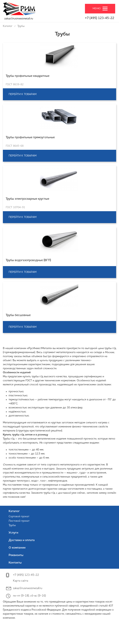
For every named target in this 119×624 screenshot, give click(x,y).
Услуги (13, 532)
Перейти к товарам (23, 94)
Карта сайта (20, 580)
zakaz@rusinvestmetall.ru (18, 18)
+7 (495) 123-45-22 (99, 18)
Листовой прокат (19, 521)
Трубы (12, 525)
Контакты (15, 562)
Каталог (14, 511)
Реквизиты (16, 555)
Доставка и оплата (22, 540)
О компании (17, 547)
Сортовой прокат (19, 516)
